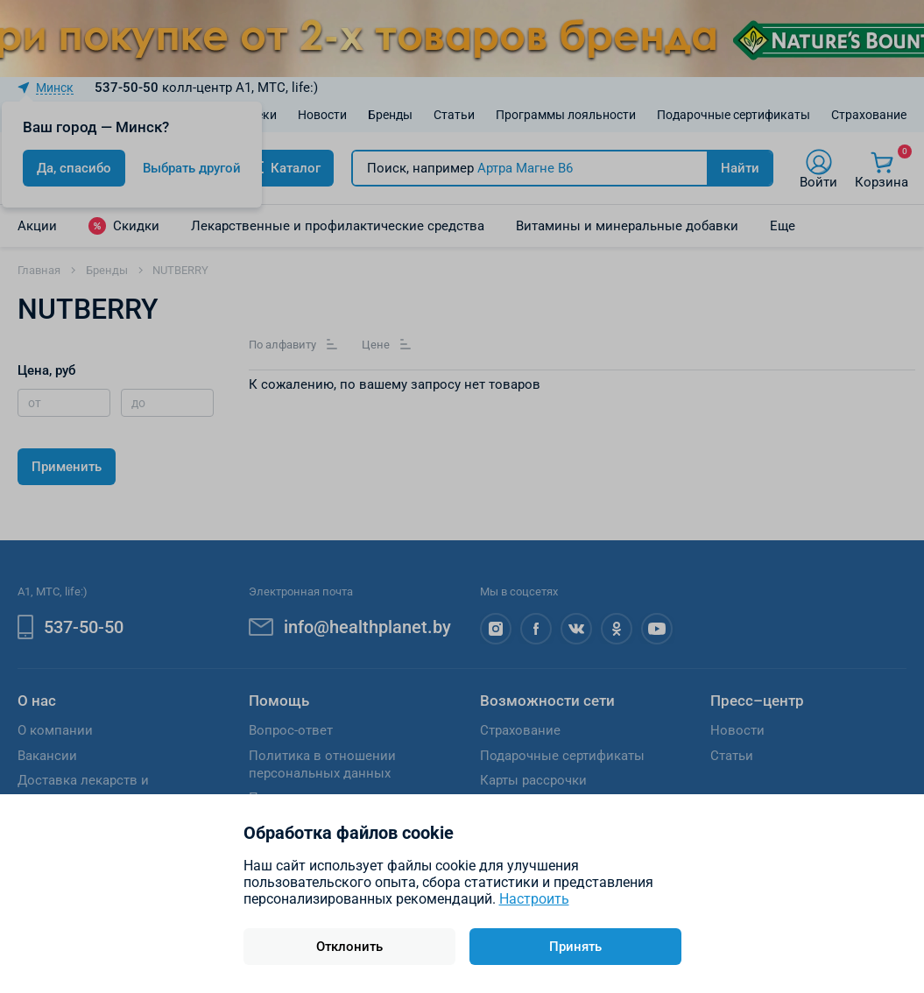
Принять (575, 946)
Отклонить (349, 946)
